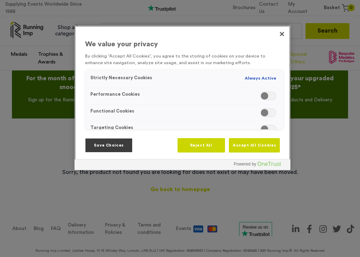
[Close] (282, 34)
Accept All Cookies (254, 145)
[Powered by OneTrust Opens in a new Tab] (260, 165)
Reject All (201, 145)
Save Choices (109, 145)
